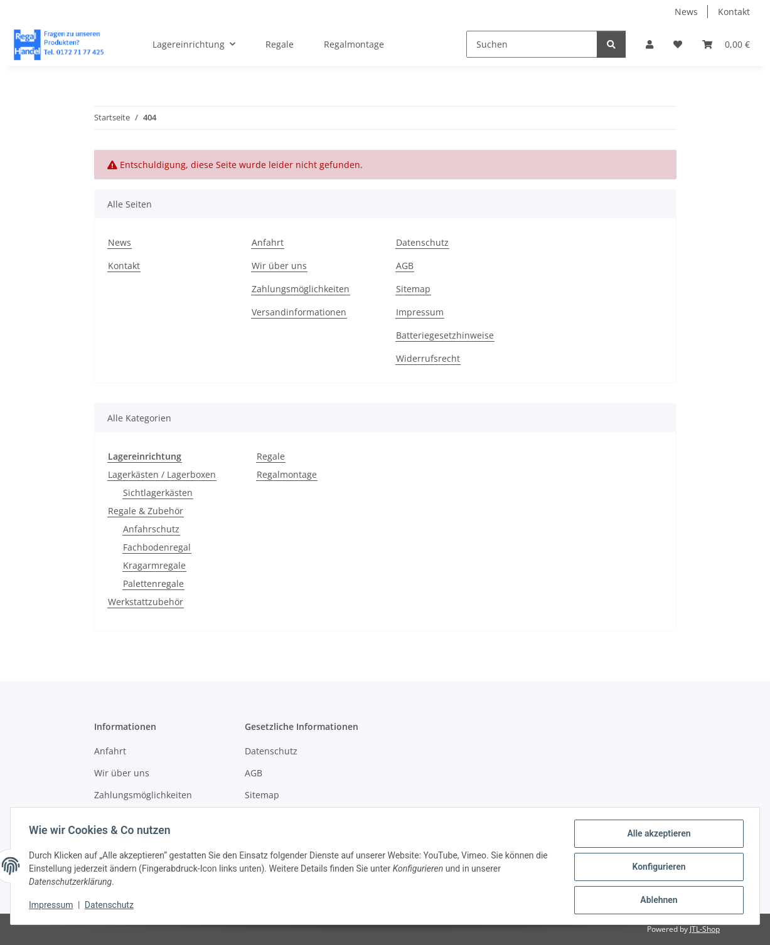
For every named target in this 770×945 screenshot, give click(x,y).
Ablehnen (656, 900)
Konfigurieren (656, 868)
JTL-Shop (705, 929)
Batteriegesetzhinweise (445, 335)
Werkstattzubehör (145, 602)
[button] (649, 44)
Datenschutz (111, 906)
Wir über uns (279, 266)
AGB (405, 266)
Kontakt (734, 12)
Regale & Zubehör (145, 511)
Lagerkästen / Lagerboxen (162, 474)
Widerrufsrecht (428, 358)
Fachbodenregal (157, 547)
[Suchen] (531, 44)
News (686, 12)
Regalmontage (287, 474)
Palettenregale (153, 583)
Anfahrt (268, 242)
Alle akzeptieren (656, 835)
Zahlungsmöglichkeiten (301, 289)
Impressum (53, 906)
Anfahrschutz (151, 529)
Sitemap (413, 289)
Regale (271, 456)
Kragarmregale (154, 565)
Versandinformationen (299, 312)
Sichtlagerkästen (158, 493)
